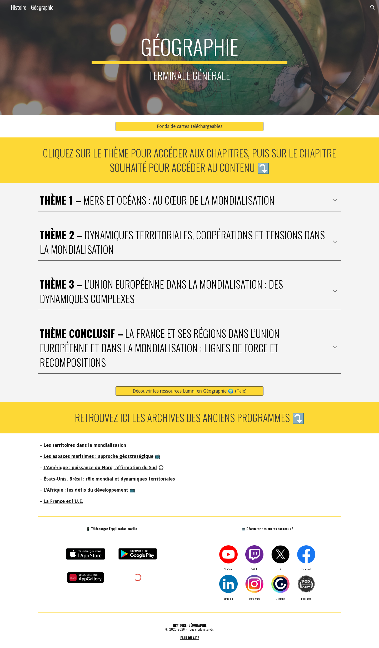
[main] (189, 58)
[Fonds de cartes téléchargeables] (189, 126)
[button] (372, 7)
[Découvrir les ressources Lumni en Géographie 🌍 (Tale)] (189, 390)
